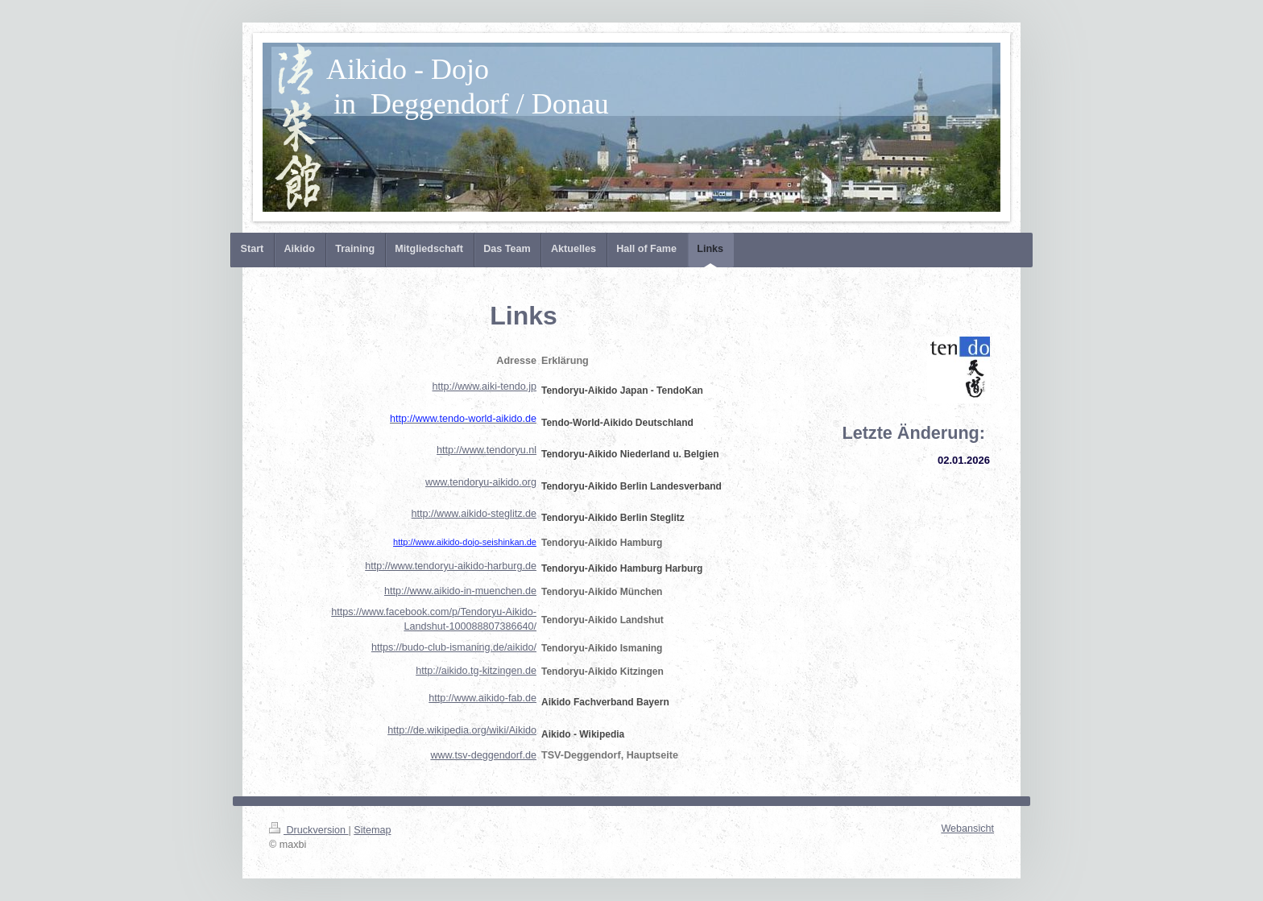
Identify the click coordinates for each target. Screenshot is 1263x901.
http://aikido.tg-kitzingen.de (476, 670)
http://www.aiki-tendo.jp (485, 386)
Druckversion (308, 830)
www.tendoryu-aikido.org (480, 482)
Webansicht (967, 828)
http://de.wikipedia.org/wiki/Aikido (461, 730)
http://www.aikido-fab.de (482, 698)
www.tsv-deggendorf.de (483, 755)
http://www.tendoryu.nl (486, 450)
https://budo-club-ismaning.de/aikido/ (453, 647)
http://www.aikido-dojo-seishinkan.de (464, 542)
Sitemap (372, 830)
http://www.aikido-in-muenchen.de (460, 591)
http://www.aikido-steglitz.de (474, 513)
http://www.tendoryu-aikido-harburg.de (450, 566)
